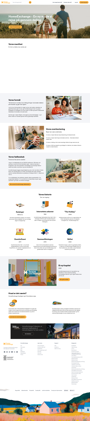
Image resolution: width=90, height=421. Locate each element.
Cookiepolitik (37, 390)
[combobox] (22, 2)
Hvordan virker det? (68, 2)
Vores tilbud (74, 355)
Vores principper (41, 345)
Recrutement (74, 350)
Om (21, 345)
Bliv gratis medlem (64, 279)
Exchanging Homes (75, 363)
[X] (15, 352)
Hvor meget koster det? (57, 2)
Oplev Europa (74, 347)
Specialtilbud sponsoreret (77, 370)
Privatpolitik (31, 390)
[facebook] (5, 352)
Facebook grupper (75, 351)
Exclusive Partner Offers (76, 373)
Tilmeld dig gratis (84, 2)
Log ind (76, 2)
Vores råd (39, 353)
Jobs (21, 348)
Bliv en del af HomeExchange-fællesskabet (20, 184)
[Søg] (30, 2)
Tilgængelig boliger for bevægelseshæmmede (76, 354)
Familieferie (74, 345)
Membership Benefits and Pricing (78, 361)
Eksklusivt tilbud (75, 358)
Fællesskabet (23, 353)
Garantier (39, 351)
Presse (21, 354)
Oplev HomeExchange (15, 27)
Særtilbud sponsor (75, 381)
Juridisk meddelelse (46, 390)
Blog (21, 350)
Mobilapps (22, 351)
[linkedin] (12, 352)
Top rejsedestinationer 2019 (77, 357)
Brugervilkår (17, 390)
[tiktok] (9, 352)
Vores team (22, 347)
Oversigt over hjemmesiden (56, 390)
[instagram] (7, 352)
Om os (73, 348)
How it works (74, 375)
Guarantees (74, 367)
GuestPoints (40, 348)
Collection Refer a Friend (76, 366)
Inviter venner (40, 354)
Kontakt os (56, 347)
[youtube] (17, 352)
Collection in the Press (76, 364)
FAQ (55, 345)
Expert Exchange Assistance (77, 372)
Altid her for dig (57, 348)
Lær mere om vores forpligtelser (17, 317)
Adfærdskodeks (24, 390)
